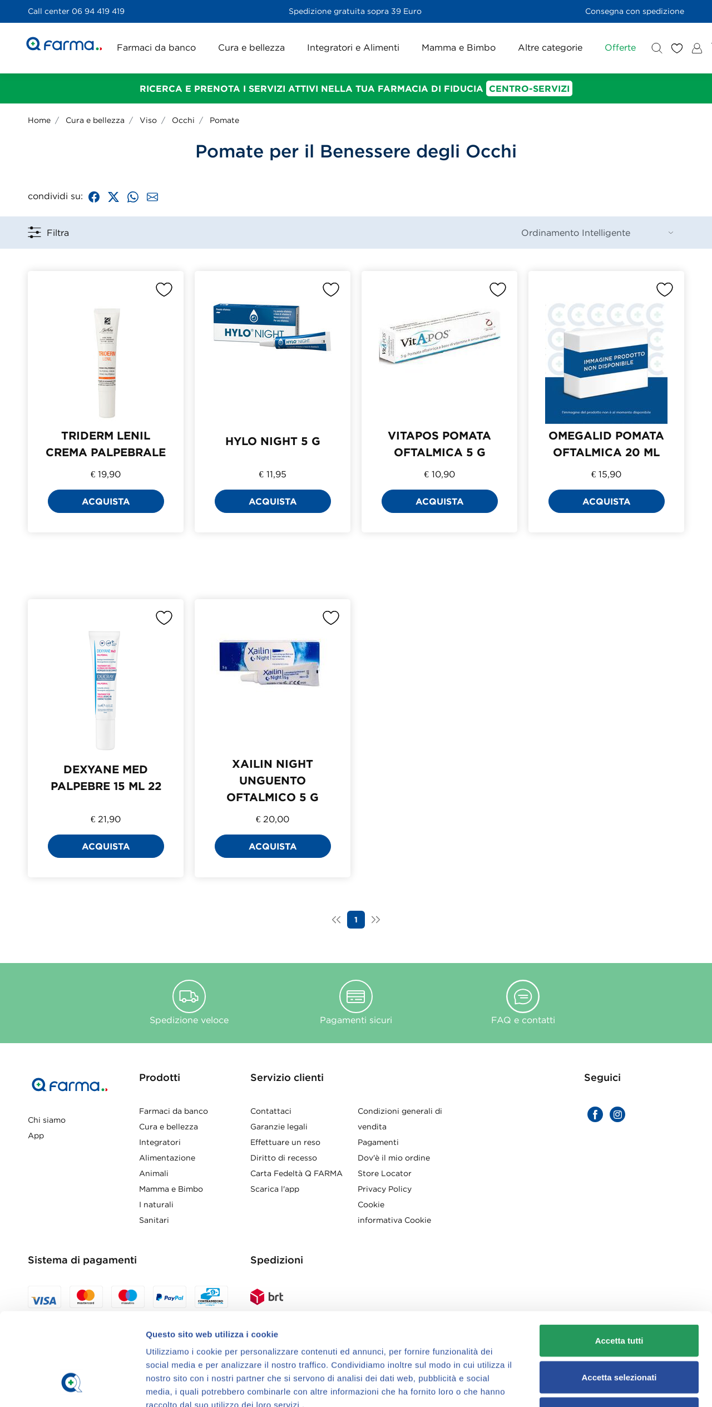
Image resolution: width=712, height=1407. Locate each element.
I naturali (156, 1204)
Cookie (371, 1204)
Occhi (183, 120)
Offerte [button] (620, 47)
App (36, 1135)
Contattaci (270, 1111)
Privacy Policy (385, 1188)
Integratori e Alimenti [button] (353, 47)
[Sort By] (597, 232)
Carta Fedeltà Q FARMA (296, 1173)
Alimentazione (167, 1157)
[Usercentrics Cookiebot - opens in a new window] (72, 781)
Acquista (106, 501)
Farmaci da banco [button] (156, 47)
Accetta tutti (619, 656)
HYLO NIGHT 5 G (272, 441)
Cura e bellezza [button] (251, 47)
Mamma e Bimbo (171, 1188)
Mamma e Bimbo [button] (459, 47)
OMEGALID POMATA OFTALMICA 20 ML (606, 443)
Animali (154, 1173)
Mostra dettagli (585, 781)
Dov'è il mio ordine (394, 1157)
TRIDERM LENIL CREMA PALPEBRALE (106, 443)
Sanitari (154, 1220)
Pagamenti (378, 1142)
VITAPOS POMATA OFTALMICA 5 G (439, 443)
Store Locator (385, 1173)
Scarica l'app (274, 1188)
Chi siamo (47, 1119)
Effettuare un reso (285, 1142)
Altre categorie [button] (550, 47)
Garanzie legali (279, 1126)
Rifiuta (619, 729)
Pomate (224, 120)
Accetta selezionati (618, 693)
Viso (148, 120)
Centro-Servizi (529, 88)
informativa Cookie (394, 1220)
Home (39, 120)
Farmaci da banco (173, 1111)
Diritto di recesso (283, 1157)
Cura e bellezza (95, 120)
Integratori (160, 1142)
